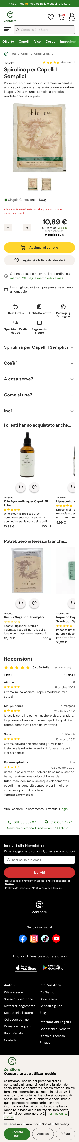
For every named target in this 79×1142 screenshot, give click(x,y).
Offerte (8, 41)
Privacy (45, 1043)
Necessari (13, 1124)
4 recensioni (68, 62)
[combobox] (44, 29)
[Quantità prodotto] (17, 227)
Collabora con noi (16, 1020)
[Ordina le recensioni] (57, 675)
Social (45, 1124)
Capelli (24, 41)
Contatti (10, 1040)
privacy (9, 883)
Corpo (50, 41)
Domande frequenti (18, 1026)
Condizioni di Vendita (55, 1029)
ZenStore (8, 497)
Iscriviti (39, 872)
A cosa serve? (18, 379)
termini (57, 888)
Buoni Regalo (13, 1033)
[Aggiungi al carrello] (21, 487)
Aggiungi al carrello (43, 247)
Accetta (43, 1134)
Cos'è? (11, 363)
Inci (8, 411)
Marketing (60, 1124)
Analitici (31, 1124)
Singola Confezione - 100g (27, 200)
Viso (37, 41)
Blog (43, 1013)
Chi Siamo (47, 992)
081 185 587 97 (25, 822)
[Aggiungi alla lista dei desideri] (34, 487)
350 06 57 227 (61, 822)
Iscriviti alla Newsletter (39, 848)
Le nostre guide (51, 1006)
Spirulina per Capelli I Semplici (36, 347)
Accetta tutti (17, 1134)
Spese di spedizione (18, 999)
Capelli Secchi (42, 54)
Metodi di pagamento (19, 1006)
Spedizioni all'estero (18, 1013)
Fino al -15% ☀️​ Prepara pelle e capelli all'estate (39, 3)
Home (10, 54)
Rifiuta (65, 1134)
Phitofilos (9, 63)
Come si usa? (18, 395)
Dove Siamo (48, 999)
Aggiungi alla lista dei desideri (44, 260)
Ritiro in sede (13, 992)
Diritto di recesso (52, 1036)
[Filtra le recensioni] (19, 675)
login (64, 809)
